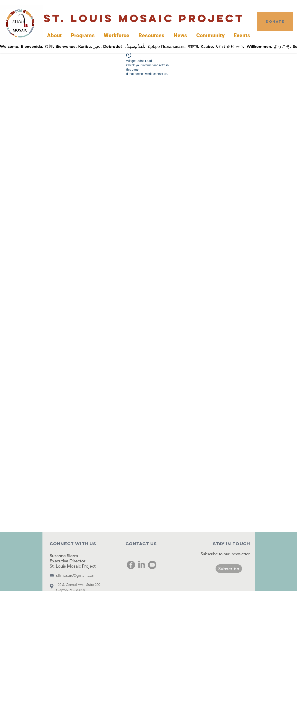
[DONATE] (275, 21)
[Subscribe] (229, 568)
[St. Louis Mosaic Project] (144, 18)
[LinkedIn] (141, 565)
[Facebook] (131, 565)
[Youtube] (152, 565)
